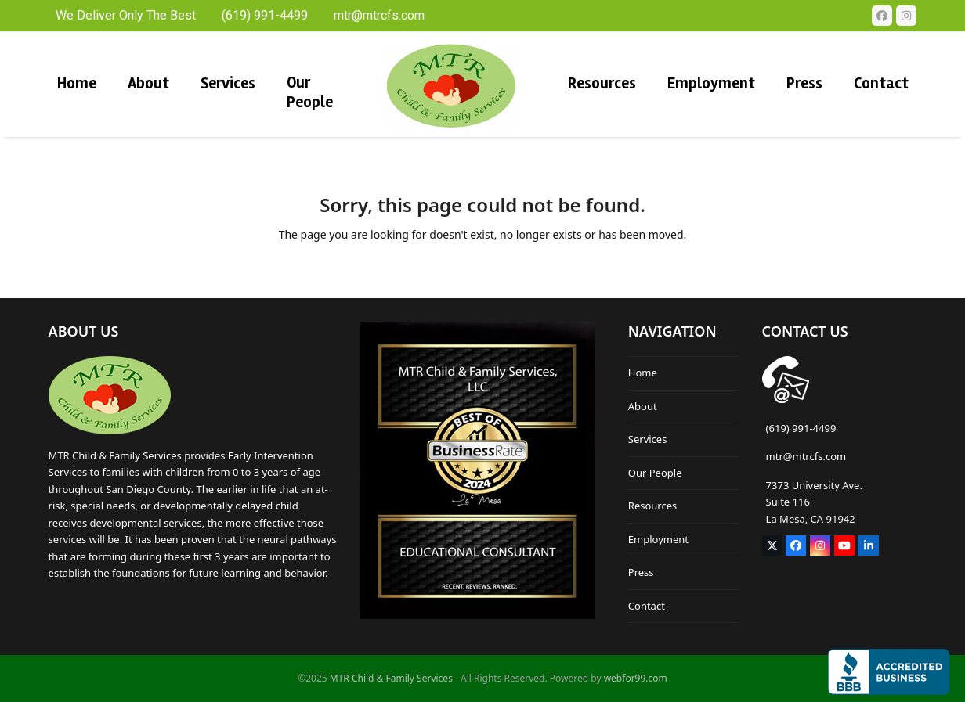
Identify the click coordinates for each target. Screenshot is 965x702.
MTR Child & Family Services (391, 678)
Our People (655, 473)
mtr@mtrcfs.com (806, 456)
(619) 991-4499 (801, 428)
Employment (658, 539)
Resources (652, 506)
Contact (646, 606)
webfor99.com (635, 678)
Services (647, 439)
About (642, 406)
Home (642, 372)
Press (641, 572)
